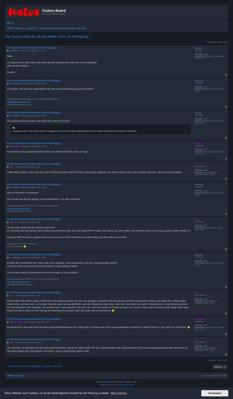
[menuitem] (10, 23)
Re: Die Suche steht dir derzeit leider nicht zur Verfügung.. (34, 81)
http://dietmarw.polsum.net (18, 102)
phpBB (108, 382)
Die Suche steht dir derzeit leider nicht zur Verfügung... (48, 36)
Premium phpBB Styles (125, 385)
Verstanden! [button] (215, 393)
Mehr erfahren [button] (119, 393)
